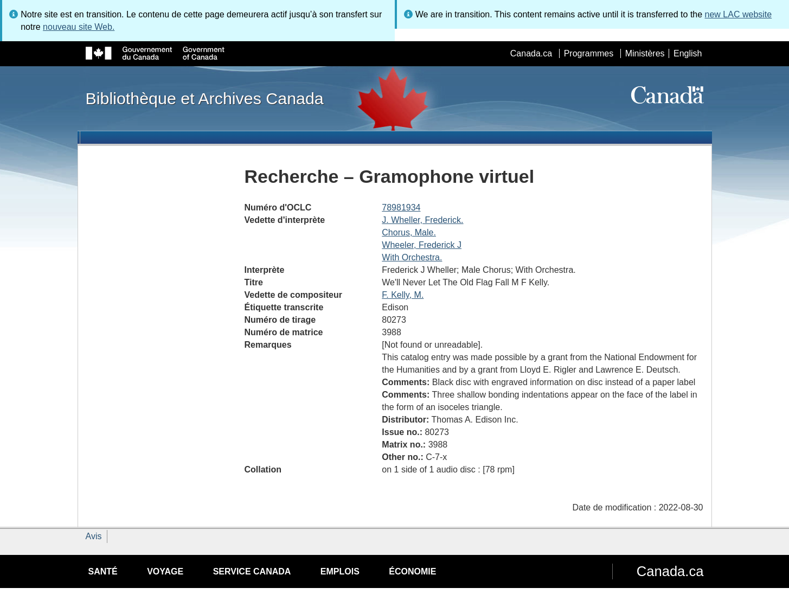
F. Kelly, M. (403, 294)
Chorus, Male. (409, 232)
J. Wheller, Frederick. (422, 220)
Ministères (645, 53)
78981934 (401, 207)
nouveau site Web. (78, 26)
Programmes (589, 53)
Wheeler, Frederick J (421, 245)
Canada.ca (531, 53)
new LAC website (738, 14)
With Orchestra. (412, 257)
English (687, 53)
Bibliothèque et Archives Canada (205, 98)
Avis (94, 536)
